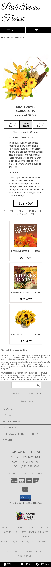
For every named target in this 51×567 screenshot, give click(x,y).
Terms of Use (25, 556)
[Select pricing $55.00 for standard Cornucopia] (11, 125)
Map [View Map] (25, 564)
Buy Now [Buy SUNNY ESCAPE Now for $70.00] (25, 341)
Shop (12, 30)
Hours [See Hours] (42, 564)
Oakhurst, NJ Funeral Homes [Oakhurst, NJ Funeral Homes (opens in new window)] (17, 527)
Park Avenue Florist (20, 13)
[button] (25, 498)
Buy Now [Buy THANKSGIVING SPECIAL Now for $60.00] (25, 257)
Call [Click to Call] (8, 564)
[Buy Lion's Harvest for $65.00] (25, 203)
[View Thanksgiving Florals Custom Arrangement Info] (25, 277)
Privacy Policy (13, 551)
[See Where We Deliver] (25, 401)
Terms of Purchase (33, 551)
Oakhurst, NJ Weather (13, 541)
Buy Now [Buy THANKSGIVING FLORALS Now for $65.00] (25, 299)
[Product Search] (26, 385)
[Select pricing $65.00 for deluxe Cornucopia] (26, 125)
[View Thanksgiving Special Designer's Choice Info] (25, 235)
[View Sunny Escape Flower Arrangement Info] (25, 319)
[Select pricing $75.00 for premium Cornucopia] (40, 125)
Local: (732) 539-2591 (25, 466)
